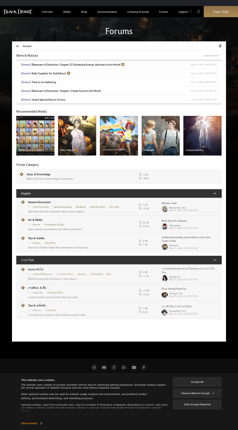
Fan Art (36, 224)
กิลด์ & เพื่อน (97, 274)
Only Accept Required (197, 404)
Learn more (210, 55)
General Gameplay (62, 206)
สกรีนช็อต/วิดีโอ (55, 292)
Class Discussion (41, 206)
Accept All (197, 381)
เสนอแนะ (81, 274)
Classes (36, 243)
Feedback (81, 206)
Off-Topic (114, 206)
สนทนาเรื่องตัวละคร (42, 274)
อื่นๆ (109, 274)
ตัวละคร (37, 310)
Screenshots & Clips (54, 224)
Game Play (50, 243)
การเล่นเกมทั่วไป (65, 274)
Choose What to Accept (197, 393)
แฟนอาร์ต (38, 292)
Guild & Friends (97, 206)
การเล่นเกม (50, 310)
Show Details (29, 423)
